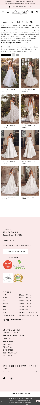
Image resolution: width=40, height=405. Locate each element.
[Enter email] (20, 371)
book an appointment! (25, 51)
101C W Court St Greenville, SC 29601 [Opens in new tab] (12, 233)
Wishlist (7, 356)
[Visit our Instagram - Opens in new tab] (11, 379)
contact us (11, 51)
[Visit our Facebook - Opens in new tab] (4, 379)
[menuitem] (3, 12)
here (27, 404)
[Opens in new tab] (8, 265)
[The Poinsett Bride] (20, 12)
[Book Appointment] (20, 7)
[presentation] (10, 73)
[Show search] (32, 12)
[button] (3, 12)
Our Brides (9, 350)
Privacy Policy (10, 333)
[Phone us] (8, 12)
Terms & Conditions (13, 335)
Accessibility (10, 344)
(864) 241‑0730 (10, 240)
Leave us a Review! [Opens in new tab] (15, 251)
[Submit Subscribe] (35, 371)
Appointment (10, 341)
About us (8, 347)
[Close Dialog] (1, 401)
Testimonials (10, 353)
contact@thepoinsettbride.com (17, 245)
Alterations (9, 338)
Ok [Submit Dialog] (38, 401)
